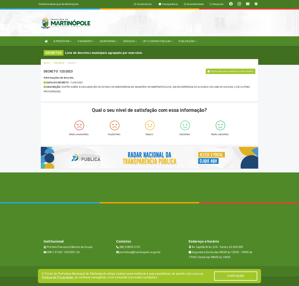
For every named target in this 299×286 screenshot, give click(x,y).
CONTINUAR (235, 276)
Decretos (59, 62)
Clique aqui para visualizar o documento (230, 71)
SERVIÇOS (130, 41)
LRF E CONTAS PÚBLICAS (158, 41)
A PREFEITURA (62, 41)
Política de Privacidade (57, 277)
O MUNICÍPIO (86, 41)
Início (47, 62)
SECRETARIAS (108, 41)
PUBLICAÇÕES (188, 41)
